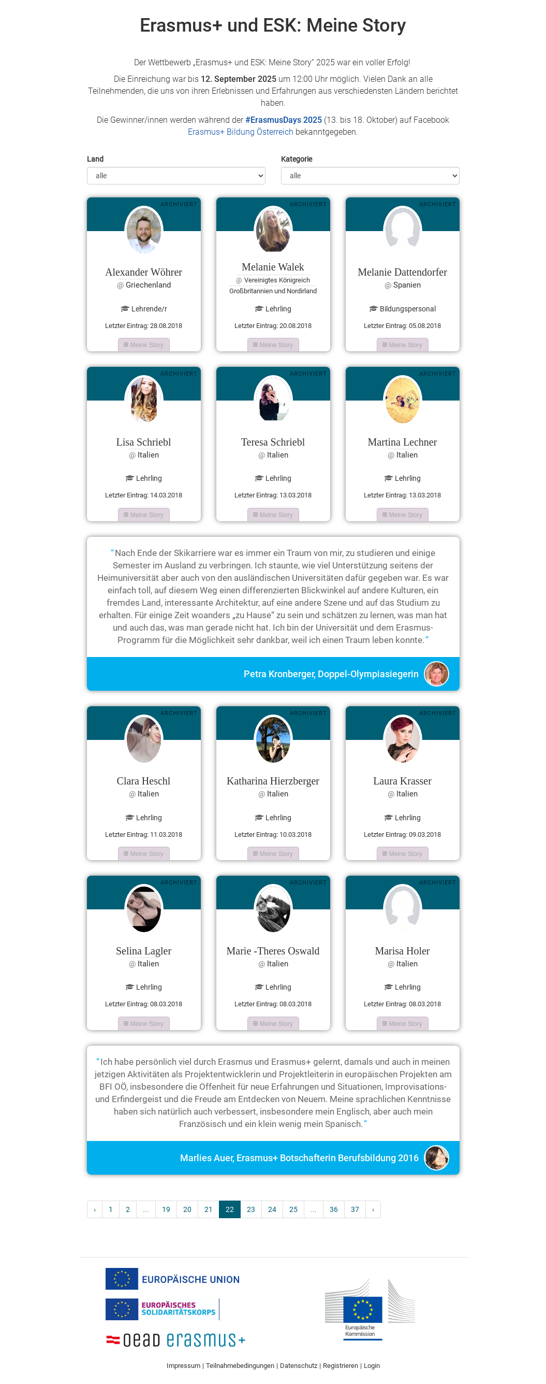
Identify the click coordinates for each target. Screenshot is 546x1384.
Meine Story (143, 345)
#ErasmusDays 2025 (283, 120)
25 (293, 1209)
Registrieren (340, 1365)
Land (95, 159)
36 (334, 1209)
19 (166, 1209)
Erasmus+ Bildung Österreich (240, 132)
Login (372, 1365)
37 (355, 1209)
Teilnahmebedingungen (240, 1365)
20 (187, 1209)
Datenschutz (298, 1365)
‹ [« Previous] (95, 1209)
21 (208, 1209)
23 (251, 1209)
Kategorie (296, 159)
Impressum (183, 1365)
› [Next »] (373, 1209)
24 (272, 1209)
